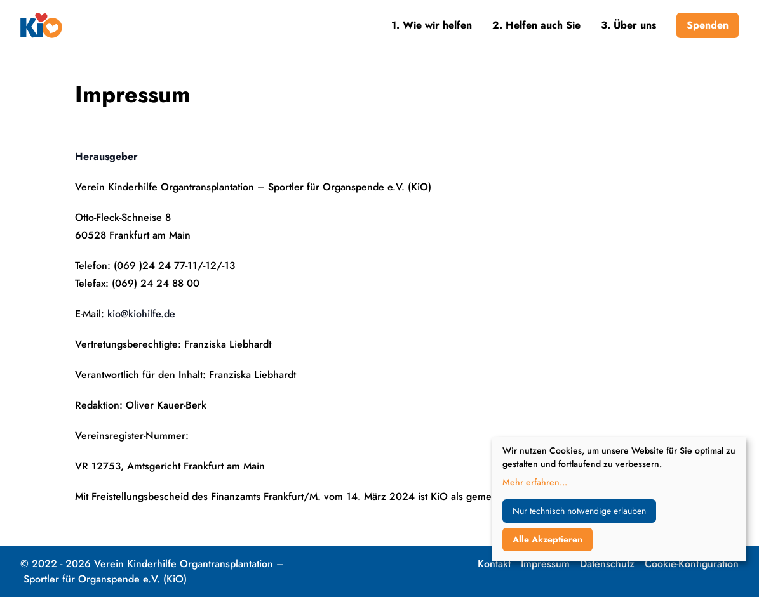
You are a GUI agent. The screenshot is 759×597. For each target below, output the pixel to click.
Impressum (545, 563)
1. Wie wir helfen (431, 25)
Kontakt (494, 563)
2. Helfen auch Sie (536, 25)
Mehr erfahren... (534, 482)
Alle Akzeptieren (547, 539)
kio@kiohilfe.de (141, 313)
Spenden (708, 25)
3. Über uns (628, 25)
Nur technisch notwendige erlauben (579, 510)
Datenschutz (607, 563)
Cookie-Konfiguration (692, 563)
